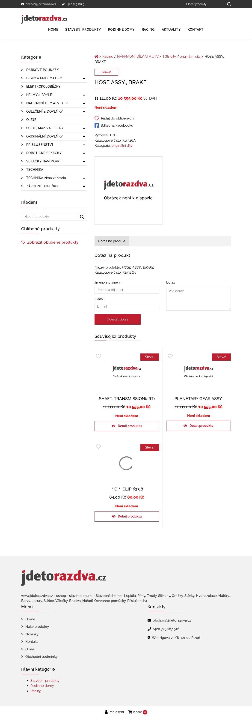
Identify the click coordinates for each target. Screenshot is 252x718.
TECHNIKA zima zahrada (45, 178)
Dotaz (198, 296)
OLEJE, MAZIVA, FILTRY (44, 128)
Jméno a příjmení (127, 286)
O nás (29, 649)
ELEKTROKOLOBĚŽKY (43, 86)
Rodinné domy (121, 29)
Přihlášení (114, 712)
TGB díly (169, 56)
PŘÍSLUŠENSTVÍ (39, 145)
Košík (137, 712)
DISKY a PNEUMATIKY (43, 78)
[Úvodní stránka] (96, 56)
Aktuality (171, 29)
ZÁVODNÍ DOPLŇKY (41, 186)
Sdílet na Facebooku (114, 125)
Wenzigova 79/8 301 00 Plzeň (176, 638)
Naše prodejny (37, 627)
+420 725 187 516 (74, 4)
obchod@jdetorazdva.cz (38, 4)
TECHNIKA (34, 169)
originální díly (190, 56)
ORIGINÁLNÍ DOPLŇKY (44, 136)
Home (53, 29)
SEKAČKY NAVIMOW (42, 161)
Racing (148, 29)
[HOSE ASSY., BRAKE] (129, 191)
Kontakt (196, 29)
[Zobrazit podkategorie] (84, 78)
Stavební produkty (83, 29)
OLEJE (30, 120)
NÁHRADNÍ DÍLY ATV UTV (46, 103)
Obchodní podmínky (41, 657)
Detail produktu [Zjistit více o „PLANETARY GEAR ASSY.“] (201, 426)
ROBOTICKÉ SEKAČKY (43, 153)
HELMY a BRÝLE (38, 95)
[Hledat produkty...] (227, 4)
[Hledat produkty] (203, 4)
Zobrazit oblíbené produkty (53, 242)
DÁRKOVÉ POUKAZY (42, 70)
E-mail (127, 302)
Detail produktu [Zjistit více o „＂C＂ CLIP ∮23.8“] (130, 516)
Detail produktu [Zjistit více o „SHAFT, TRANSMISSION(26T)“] (130, 426)
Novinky (32, 634)
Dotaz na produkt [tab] (111, 241)
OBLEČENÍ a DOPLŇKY (44, 111)
